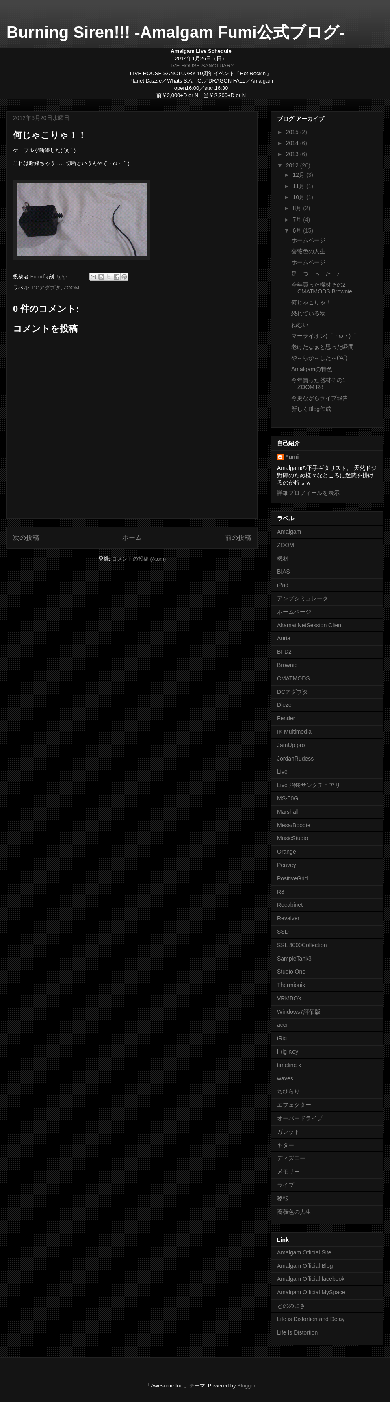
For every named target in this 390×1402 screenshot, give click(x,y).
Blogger (246, 1385)
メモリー (288, 1171)
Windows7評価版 (299, 1012)
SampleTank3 (294, 958)
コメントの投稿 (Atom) (139, 559)
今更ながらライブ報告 (319, 398)
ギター (285, 1145)
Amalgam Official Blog (305, 1266)
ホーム (132, 537)
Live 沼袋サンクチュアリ (308, 785)
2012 (293, 165)
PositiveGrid (292, 878)
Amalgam (289, 531)
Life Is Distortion (297, 1332)
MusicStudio (292, 838)
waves (285, 1078)
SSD (283, 931)
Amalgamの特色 (311, 369)
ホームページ (308, 240)
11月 (299, 186)
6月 (297, 230)
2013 (293, 154)
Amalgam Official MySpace (311, 1292)
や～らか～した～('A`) (319, 357)
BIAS (283, 571)
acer (282, 1025)
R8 (280, 892)
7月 (297, 219)
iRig (282, 1038)
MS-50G (287, 798)
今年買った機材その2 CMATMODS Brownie (321, 288)
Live (282, 771)
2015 (293, 132)
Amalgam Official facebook (310, 1279)
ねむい (299, 325)
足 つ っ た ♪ (315, 273)
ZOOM (71, 288)
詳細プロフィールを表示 (308, 492)
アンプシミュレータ (302, 598)
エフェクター (294, 1105)
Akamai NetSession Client (310, 625)
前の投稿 (238, 537)
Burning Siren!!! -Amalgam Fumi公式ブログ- (175, 32)
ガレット (288, 1131)
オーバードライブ (300, 1118)
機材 (282, 558)
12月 (299, 175)
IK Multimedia (294, 731)
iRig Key (287, 1051)
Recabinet (290, 905)
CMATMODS (293, 678)
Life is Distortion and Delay (311, 1319)
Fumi (292, 457)
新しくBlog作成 (311, 409)
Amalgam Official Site (304, 1252)
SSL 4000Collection (302, 945)
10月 (299, 197)
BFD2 (284, 651)
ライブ (285, 1185)
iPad (282, 585)
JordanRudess (295, 758)
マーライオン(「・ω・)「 (323, 336)
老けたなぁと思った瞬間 (322, 346)
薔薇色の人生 (308, 251)
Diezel (285, 705)
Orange (286, 851)
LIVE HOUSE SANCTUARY (201, 66)
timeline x (289, 1065)
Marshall (288, 812)
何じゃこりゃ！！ (314, 302)
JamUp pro (291, 745)
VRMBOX (289, 998)
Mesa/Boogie (293, 825)
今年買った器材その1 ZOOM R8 (318, 383)
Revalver (288, 918)
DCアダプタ (46, 288)
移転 (282, 1198)
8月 (297, 208)
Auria (283, 638)
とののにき (291, 1305)
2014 (293, 143)
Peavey (286, 865)
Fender (286, 718)
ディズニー (291, 1158)
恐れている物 (308, 313)
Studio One (291, 971)
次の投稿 (26, 537)
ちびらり (288, 1091)
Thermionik (291, 985)
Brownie (287, 665)
